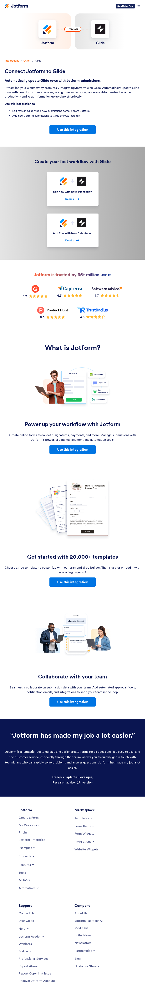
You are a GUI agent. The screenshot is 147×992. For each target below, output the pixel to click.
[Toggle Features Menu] (27, 864)
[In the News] (82, 935)
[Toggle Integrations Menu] (84, 841)
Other (27, 60)
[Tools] (22, 872)
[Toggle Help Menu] (24, 928)
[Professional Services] (33, 958)
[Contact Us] (26, 913)
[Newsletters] (82, 942)
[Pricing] (23, 832)
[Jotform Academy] (31, 936)
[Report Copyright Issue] (35, 973)
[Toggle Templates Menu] (83, 818)
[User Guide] (26, 920)
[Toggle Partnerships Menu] (85, 950)
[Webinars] (25, 943)
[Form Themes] (84, 826)
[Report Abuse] (28, 966)
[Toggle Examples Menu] (27, 847)
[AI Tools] (24, 880)
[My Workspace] (29, 825)
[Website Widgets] (86, 849)
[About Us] (80, 913)
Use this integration (72, 129)
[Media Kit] (81, 928)
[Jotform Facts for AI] (88, 920)
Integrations (12, 60)
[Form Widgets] (84, 833)
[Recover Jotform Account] (37, 980)
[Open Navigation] (139, 6)
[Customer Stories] (86, 966)
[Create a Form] (29, 817)
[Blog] (77, 958)
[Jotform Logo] (16, 6)
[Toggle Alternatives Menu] (29, 888)
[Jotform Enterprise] (32, 839)
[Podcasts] (25, 951)
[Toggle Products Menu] (27, 856)
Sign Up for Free (125, 6)
